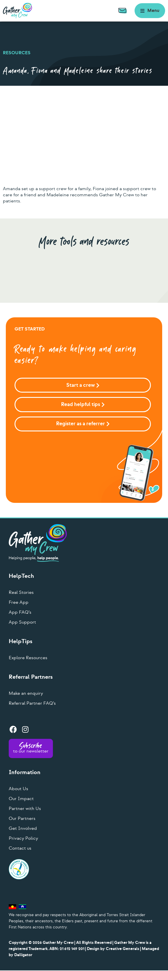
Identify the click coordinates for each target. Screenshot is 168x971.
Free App (18, 603)
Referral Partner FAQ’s (32, 704)
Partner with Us (25, 809)
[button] (150, 10)
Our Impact (21, 799)
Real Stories (21, 593)
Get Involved (23, 829)
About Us (18, 789)
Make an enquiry (26, 694)
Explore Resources (28, 658)
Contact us (20, 849)
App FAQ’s (20, 613)
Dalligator (23, 955)
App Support (22, 623)
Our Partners (22, 819)
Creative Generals (122, 949)
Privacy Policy (23, 839)
